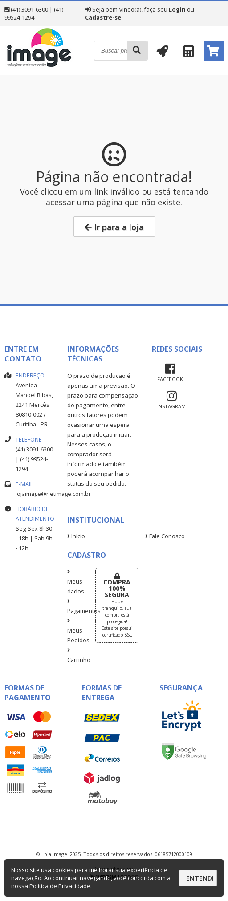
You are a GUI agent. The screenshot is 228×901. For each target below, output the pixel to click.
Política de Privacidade (59, 886)
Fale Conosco (165, 536)
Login (177, 9)
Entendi (200, 878)
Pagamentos (74, 607)
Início (76, 536)
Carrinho (74, 656)
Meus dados (74, 582)
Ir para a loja (114, 227)
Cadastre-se (103, 17)
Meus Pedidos (74, 631)
